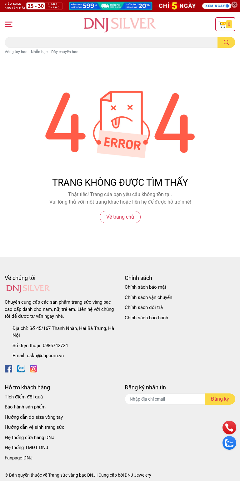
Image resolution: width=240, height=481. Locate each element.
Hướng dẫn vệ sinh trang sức (34, 427)
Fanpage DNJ (18, 458)
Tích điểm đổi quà (24, 397)
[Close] (234, 5)
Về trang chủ (120, 217)
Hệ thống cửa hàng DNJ (29, 437)
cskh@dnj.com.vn (45, 355)
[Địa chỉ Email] (180, 399)
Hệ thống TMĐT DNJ (26, 447)
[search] (226, 42)
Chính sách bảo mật (145, 287)
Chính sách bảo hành (146, 318)
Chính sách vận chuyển (148, 297)
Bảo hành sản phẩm (25, 407)
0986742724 (55, 345)
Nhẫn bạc (39, 52)
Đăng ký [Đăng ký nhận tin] (220, 399)
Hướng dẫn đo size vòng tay (34, 417)
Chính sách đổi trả (144, 307)
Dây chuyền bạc (64, 52)
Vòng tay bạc (16, 52)
